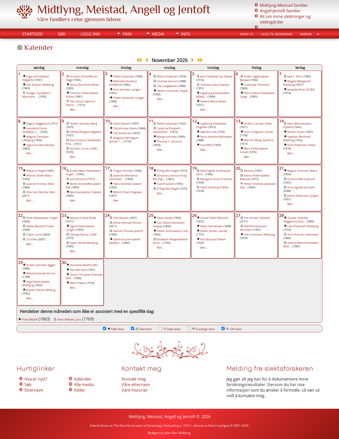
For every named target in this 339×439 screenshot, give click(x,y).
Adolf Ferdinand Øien (214, 187)
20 (238, 168)
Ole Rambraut (122, 133)
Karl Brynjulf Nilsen (213, 239)
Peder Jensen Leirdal (213, 231)
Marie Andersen (167, 76)
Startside (32, 34)
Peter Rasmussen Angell (42, 218)
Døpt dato (170, 329)
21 (281, 168)
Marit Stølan (78, 283)
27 (238, 215)
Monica (248, 170)
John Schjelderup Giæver (216, 76)
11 (151, 121)
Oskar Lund (34, 234)
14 (281, 121)
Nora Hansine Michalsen (216, 136)
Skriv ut (246, 34)
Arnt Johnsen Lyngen (127, 89)
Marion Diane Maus (39, 175)
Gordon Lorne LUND (83, 148)
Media (158, 34)
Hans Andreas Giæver (127, 184)
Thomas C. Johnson (169, 141)
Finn (127, 34)
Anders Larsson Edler (258, 123)
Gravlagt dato (201, 329)
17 (107, 168)
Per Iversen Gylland (257, 218)
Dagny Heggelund (37, 123)
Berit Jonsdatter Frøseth (85, 192)
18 (151, 168)
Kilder (79, 390)
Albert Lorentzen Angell (172, 91)
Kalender (82, 379)
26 (194, 215)
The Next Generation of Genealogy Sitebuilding (146, 425)
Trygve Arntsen (123, 170)
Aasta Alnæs (165, 218)
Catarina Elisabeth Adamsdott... (167, 130)
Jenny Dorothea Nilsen (84, 84)
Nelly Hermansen (211, 226)
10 (107, 121)
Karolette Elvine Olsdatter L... (34, 130)
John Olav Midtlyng (177, 433)
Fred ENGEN (30, 319)
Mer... (73, 109)
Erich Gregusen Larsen (258, 132)
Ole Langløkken (167, 86)
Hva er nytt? (35, 379)
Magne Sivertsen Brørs (302, 170)
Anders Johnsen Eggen (40, 265)
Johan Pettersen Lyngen (303, 195)
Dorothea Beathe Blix (84, 265)
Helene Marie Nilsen (213, 101)
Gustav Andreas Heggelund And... (295, 219)
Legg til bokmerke (276, 34)
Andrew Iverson (167, 81)
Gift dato (231, 329)
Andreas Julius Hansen (215, 84)
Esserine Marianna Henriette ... (123, 177)
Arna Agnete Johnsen (301, 187)
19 (194, 168)
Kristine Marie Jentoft (301, 179)
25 (151, 215)
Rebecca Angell (36, 170)
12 (194, 121)
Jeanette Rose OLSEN (301, 89)
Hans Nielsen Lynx (69, 319)
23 (64, 215)
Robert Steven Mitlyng (40, 290)
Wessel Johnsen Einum (40, 273)
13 (238, 121)
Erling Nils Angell (168, 170)
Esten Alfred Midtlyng (84, 243)
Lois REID (206, 145)
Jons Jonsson (78, 179)
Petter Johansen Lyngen (129, 98)
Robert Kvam (295, 132)
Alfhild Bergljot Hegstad (85, 132)
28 (281, 215)
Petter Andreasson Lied (172, 231)
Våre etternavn (136, 384)
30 (64, 262)
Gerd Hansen (121, 123)
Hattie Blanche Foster (40, 226)
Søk (62, 34)
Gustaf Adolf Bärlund (214, 218)
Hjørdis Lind (208, 132)
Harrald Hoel (78, 270)
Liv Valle (31, 239)
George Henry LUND (83, 234)
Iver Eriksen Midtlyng (40, 84)
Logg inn (90, 34)
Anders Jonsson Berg (83, 123)
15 (20, 168)
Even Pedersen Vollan (301, 145)
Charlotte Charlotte (256, 84)
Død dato (141, 329)
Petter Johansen (123, 76)
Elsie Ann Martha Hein (40, 192)
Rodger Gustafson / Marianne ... (37, 94)
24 (107, 215)
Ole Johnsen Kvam (125, 128)
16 (64, 168)
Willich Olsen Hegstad (127, 192)
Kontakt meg (134, 379)
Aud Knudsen (166, 184)
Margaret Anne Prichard (216, 179)
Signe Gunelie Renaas (40, 145)
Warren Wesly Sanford (258, 140)
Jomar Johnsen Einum (127, 222)
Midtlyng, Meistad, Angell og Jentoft (123, 9)
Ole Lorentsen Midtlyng (259, 234)
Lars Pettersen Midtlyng (303, 226)
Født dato (113, 329)
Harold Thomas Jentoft (128, 231)
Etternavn (33, 390)
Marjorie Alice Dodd (83, 218)
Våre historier (135, 390)
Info (185, 34)
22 (20, 215)
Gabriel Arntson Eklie (40, 184)
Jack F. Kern (294, 76)
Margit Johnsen (167, 136)
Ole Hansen (120, 218)
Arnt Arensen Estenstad (302, 234)
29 (20, 262)
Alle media (84, 384)
